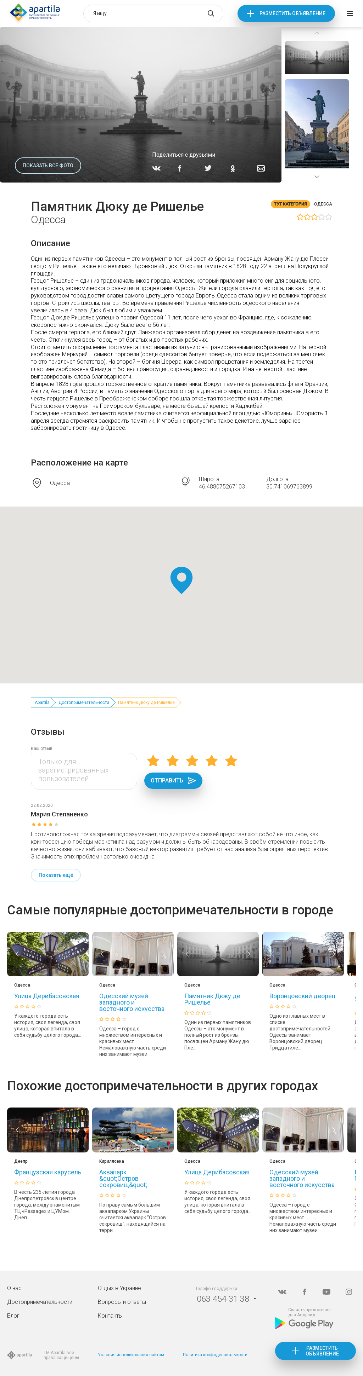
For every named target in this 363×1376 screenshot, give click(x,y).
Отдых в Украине (119, 1288)
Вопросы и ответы (122, 1302)
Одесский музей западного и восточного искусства (131, 1002)
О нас (14, 1288)
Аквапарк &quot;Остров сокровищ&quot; (123, 1178)
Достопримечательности (83, 702)
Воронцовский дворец (302, 996)
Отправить (173, 780)
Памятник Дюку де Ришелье (212, 999)
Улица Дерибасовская (46, 996)
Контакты (110, 1315)
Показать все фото (48, 165)
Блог (13, 1315)
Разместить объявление (292, 13)
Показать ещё (56, 875)
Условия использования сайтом (131, 1354)
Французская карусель (47, 1172)
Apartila (42, 702)
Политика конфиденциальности (215, 1354)
